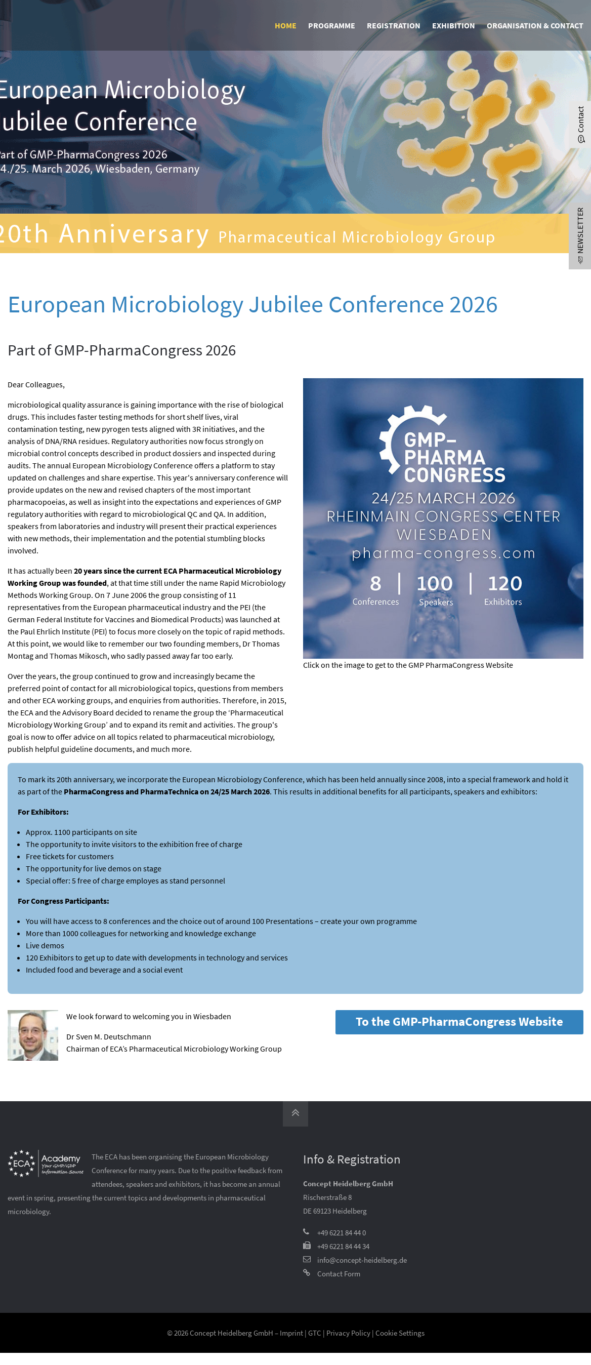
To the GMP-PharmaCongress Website (459, 1021)
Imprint (291, 1333)
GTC (314, 1333)
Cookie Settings (400, 1333)
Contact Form (338, 1273)
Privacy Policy (348, 1333)
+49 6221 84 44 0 (341, 1232)
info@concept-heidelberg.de (362, 1260)
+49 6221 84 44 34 (343, 1246)
